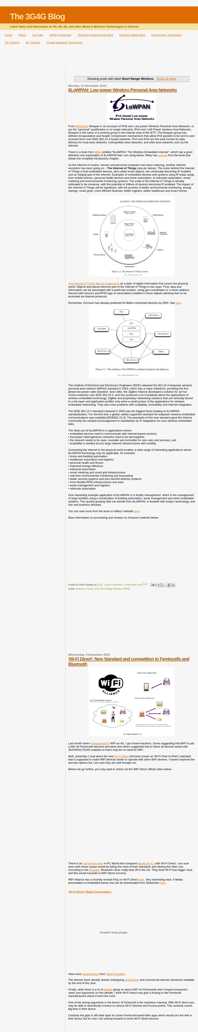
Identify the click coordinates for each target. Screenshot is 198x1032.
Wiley (97, 152)
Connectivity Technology (167, 35)
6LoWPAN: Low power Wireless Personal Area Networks (122, 89)
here (178, 302)
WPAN (126, 589)
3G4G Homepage (60, 35)
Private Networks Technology (64, 42)
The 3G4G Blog (37, 16)
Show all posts (166, 78)
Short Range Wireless (111, 589)
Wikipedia (82, 126)
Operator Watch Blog (132, 35)
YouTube (37, 35)
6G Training (33, 42)
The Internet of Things (82, 283)
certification (132, 979)
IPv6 (97, 589)
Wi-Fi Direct (121, 756)
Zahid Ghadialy (115, 974)
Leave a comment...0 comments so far (123, 585)
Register (93, 869)
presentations (90, 974)
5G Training (12, 42)
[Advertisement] (99, 57)
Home (8, 35)
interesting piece (93, 863)
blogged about (100, 743)
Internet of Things (84, 589)
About (22, 35)
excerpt (163, 155)
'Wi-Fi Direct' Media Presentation (89, 891)
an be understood (108, 283)
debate (107, 989)
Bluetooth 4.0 (146, 863)
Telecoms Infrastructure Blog (95, 35)
